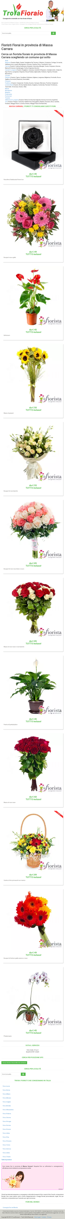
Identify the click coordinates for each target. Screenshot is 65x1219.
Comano (7, 75)
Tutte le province (6, 1159)
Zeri (6, 101)
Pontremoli (8, 96)
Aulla (6, 60)
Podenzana (8, 94)
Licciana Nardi (9, 85)
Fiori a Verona (7, 1117)
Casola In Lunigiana (10, 70)
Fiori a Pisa (6, 1137)
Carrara (7, 66)
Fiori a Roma (6, 1090)
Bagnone (7, 62)
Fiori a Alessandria (8, 1109)
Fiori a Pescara (7, 1141)
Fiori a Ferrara (7, 1125)
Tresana (7, 98)
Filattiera (7, 77)
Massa (7, 88)
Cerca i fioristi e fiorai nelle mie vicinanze (14, 1062)
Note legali (37, 1217)
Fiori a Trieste (7, 1156)
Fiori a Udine (6, 1133)
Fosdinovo (8, 83)
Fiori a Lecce (6, 1086)
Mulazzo (7, 92)
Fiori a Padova (7, 1113)
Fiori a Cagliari (7, 1102)
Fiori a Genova (7, 1149)
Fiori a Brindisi (7, 1106)
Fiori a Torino (6, 1145)
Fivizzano (8, 81)
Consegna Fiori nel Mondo (10, 1207)
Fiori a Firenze (7, 1129)
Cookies (44, 1217)
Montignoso (8, 90)
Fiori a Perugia (7, 1121)
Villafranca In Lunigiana (12, 100)
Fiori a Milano (6, 1094)
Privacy (49, 1217)
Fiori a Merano (7, 1098)
